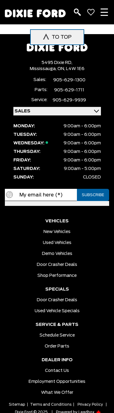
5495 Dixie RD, (57, 63)
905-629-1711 (69, 90)
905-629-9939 (69, 100)
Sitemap (17, 404)
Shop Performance (57, 276)
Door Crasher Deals (57, 265)
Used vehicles (57, 243)
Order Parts (57, 346)
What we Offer (57, 392)
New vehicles (57, 232)
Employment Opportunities (57, 381)
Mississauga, (43, 69)
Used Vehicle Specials (57, 311)
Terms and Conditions (50, 404)
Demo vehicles (57, 254)
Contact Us (57, 371)
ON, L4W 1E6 (71, 69)
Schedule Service (57, 335)
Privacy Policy (90, 404)
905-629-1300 (69, 80)
